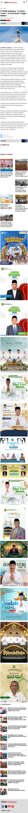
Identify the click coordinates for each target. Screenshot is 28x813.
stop (8, 20)
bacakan (3, 20)
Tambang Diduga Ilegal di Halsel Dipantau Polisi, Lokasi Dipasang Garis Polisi (17, 745)
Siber (8, 810)
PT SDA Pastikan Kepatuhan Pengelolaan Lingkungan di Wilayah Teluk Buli (16, 781)
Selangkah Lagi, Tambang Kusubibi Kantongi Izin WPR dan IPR (17, 736)
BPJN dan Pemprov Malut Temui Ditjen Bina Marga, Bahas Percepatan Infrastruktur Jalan (17, 718)
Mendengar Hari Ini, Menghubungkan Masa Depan (16, 789)
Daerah (5, 8)
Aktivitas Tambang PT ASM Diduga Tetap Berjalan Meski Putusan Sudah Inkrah (16, 763)
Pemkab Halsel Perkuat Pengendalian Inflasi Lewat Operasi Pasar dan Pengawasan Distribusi (17, 755)
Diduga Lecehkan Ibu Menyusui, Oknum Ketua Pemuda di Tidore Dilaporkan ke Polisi (17, 709)
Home (1, 8)
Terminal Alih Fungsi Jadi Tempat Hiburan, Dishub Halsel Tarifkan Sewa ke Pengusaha (17, 727)
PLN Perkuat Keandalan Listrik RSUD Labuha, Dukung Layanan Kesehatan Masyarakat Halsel (21, 208)
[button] (26, 0)
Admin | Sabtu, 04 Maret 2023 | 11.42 (7, 18)
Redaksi (3, 810)
